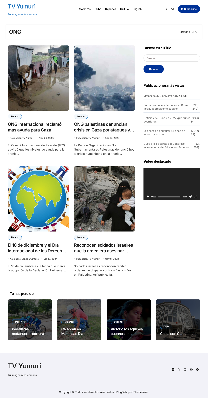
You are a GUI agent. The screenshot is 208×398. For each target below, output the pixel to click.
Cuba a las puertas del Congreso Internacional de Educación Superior (166, 145)
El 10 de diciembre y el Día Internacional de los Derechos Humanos (37, 250)
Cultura (124, 9)
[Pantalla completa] (196, 196)
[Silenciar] (190, 196)
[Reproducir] (147, 196)
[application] (171, 184)
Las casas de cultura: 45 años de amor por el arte (164, 132)
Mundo (14, 116)
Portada (183, 31)
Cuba (98, 9)
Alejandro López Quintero (24, 258)
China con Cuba (173, 334)
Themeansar (140, 392)
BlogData (122, 392)
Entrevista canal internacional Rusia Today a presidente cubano (165, 106)
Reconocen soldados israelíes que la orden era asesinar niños (103, 250)
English (137, 9)
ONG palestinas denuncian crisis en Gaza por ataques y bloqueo (102, 130)
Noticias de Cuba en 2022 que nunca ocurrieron (166, 119)
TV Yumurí (21, 6)
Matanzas (85, 9)
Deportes (110, 9)
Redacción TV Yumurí (22, 138)
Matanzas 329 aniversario (159, 95)
